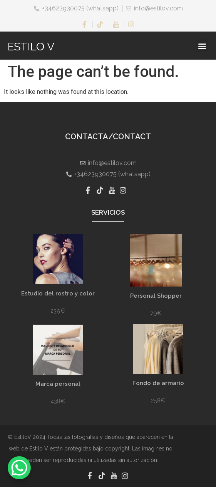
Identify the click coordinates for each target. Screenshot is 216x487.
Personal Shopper (156, 295)
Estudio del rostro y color (58, 293)
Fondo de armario (158, 383)
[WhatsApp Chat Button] (19, 467)
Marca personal (57, 383)
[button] (202, 45)
